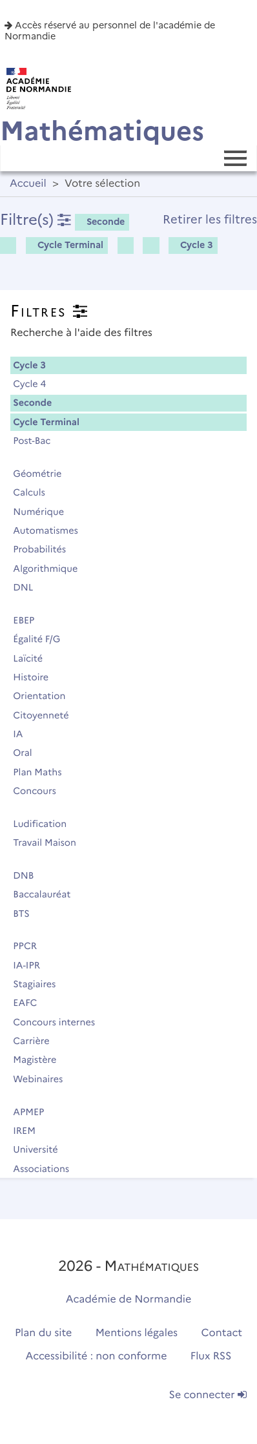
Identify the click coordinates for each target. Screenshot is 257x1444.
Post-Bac (37, 440)
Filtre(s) (35, 219)
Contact (222, 1333)
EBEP (29, 620)
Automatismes (51, 530)
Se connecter (208, 1395)
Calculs (34, 492)
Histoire (36, 677)
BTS (27, 913)
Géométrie (43, 473)
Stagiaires (40, 984)
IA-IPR (32, 965)
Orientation (45, 696)
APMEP (34, 1112)
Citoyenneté (46, 715)
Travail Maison (50, 842)
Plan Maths (43, 772)
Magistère (40, 1059)
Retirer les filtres (210, 219)
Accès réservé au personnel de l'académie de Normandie (110, 30)
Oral (28, 753)
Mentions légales (137, 1333)
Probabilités (45, 549)
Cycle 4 (35, 384)
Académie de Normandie (129, 1299)
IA (23, 734)
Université (41, 1149)
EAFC (30, 1003)
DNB (29, 875)
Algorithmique (51, 568)
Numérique (44, 512)
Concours (40, 791)
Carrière (37, 1041)
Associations (47, 1169)
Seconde (101, 221)
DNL (29, 587)
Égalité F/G (42, 639)
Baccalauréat (47, 894)
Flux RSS (211, 1356)
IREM (29, 1130)
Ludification (45, 824)
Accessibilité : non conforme (96, 1356)
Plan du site (43, 1333)
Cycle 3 (192, 245)
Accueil (28, 184)
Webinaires (43, 1079)
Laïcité (33, 658)
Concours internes (60, 1022)
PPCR (30, 946)
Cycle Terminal (65, 245)
